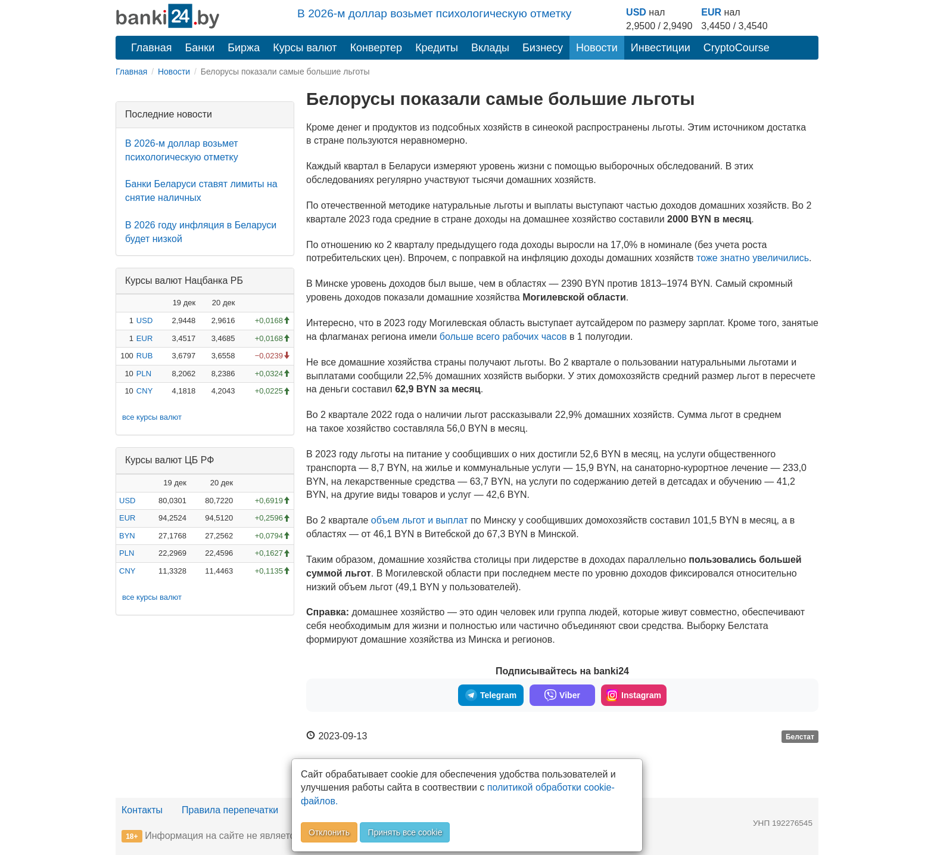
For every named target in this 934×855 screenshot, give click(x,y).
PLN (143, 373)
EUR (711, 12)
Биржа (244, 48)
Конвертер (376, 48)
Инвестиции (660, 48)
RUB (144, 355)
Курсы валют (305, 48)
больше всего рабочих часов (503, 337)
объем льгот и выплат (419, 520)
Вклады (490, 48)
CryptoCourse (736, 48)
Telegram (490, 695)
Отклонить (329, 832)
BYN (127, 535)
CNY (144, 390)
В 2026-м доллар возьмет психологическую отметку (434, 13)
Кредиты (436, 48)
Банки (200, 48)
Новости (597, 48)
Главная (151, 48)
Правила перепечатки (230, 810)
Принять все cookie (405, 832)
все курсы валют (152, 417)
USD (636, 12)
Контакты (142, 810)
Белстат (800, 737)
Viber (562, 695)
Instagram (633, 695)
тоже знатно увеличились (752, 258)
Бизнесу (542, 48)
